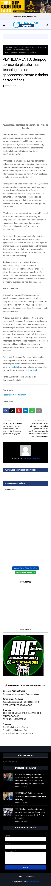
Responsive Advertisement (14, 395)
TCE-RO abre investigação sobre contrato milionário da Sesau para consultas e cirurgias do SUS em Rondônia (30, 814)
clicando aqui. (31, 370)
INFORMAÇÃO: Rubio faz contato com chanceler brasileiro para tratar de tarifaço (31, 796)
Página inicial (10, 47)
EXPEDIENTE (30, 877)
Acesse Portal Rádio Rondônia (25, 568)
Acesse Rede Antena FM (25, 572)
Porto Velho (20, 47)
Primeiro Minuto (31, 458)
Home (20, 877)
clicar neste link (12, 367)
